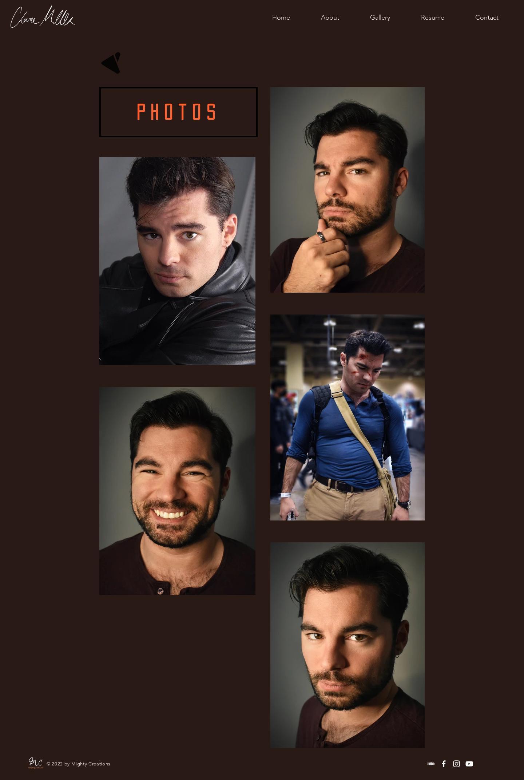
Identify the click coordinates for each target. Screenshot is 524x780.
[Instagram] (456, 763)
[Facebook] (443, 763)
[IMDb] (431, 763)
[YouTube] (469, 763)
